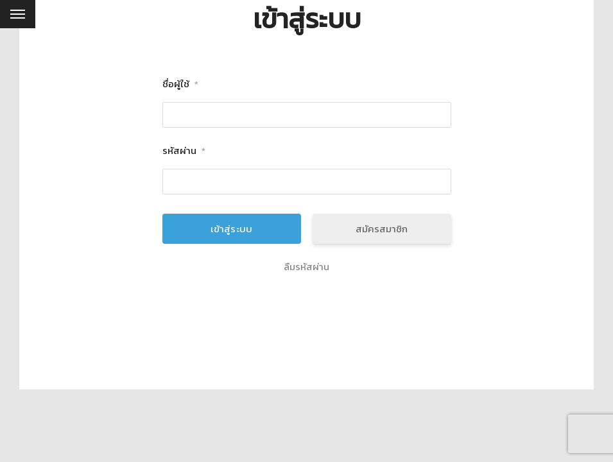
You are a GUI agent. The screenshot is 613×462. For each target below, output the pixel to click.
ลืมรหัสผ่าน (306, 267)
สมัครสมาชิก (382, 228)
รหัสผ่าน (183, 151)
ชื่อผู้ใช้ (180, 84)
